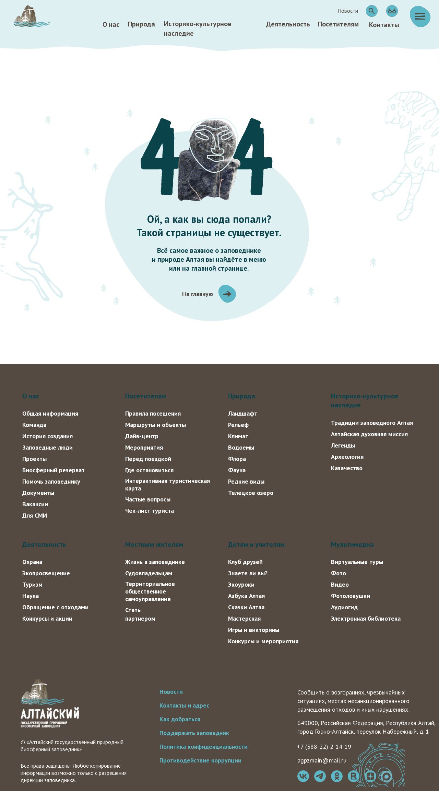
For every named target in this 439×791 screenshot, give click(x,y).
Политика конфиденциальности (203, 746)
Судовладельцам (148, 573)
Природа (141, 24)
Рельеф (238, 425)
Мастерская (244, 618)
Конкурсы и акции (47, 618)
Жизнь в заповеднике (155, 562)
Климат (238, 436)
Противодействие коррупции (200, 760)
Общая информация (50, 413)
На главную (197, 294)
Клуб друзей (245, 562)
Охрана (32, 562)
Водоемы (241, 447)
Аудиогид (344, 607)
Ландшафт (242, 413)
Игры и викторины (253, 630)
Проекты (34, 459)
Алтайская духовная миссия (369, 434)
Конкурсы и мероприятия (263, 641)
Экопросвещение (46, 573)
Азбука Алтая (246, 596)
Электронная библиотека (366, 618)
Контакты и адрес (184, 705)
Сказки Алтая (246, 607)
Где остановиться (149, 470)
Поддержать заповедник (194, 733)
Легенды (343, 445)
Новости (171, 692)
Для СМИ (34, 515)
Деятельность (288, 24)
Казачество (347, 468)
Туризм (32, 584)
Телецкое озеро (250, 493)
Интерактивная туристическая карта (167, 484)
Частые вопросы (147, 499)
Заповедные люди (47, 447)
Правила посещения (153, 413)
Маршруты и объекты (155, 425)
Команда (34, 425)
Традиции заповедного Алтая (372, 423)
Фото (338, 573)
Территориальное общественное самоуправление (150, 591)
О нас (111, 24)
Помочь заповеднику (51, 481)
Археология (347, 457)
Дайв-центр (141, 436)
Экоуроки (241, 584)
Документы (38, 493)
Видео (340, 584)
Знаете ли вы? (248, 573)
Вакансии (35, 504)
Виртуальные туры (357, 562)
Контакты (384, 24)
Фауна (237, 470)
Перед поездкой (148, 459)
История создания (47, 436)
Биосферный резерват (53, 470)
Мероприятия (144, 447)
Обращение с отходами (55, 607)
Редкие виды (246, 481)
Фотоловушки (350, 596)
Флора (237, 459)
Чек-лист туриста (149, 511)
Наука (30, 596)
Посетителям (338, 24)
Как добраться (179, 719)
